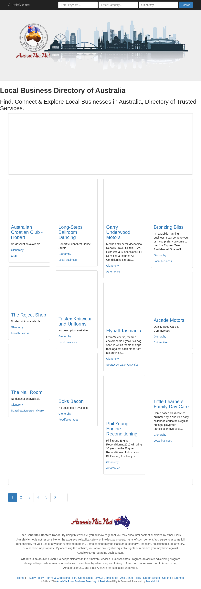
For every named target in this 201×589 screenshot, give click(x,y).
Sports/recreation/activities (122, 364)
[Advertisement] (100, 143)
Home (20, 577)
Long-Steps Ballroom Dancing (70, 232)
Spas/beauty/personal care (27, 410)
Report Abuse (151, 577)
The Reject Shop (28, 314)
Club (14, 255)
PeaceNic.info (153, 581)
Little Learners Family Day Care (171, 404)
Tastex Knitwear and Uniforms (75, 321)
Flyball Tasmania (123, 330)
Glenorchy (17, 250)
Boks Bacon (71, 401)
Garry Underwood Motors (118, 232)
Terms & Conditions (58, 577)
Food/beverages (68, 419)
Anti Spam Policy (130, 577)
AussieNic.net (19, 5)
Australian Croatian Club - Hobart (27, 232)
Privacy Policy (35, 577)
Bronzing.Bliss (169, 227)
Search (186, 4)
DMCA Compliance (106, 577)
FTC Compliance (82, 577)
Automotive (113, 271)
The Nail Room (26, 392)
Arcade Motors (169, 320)
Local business (67, 259)
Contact (167, 577)
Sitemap (179, 577)
